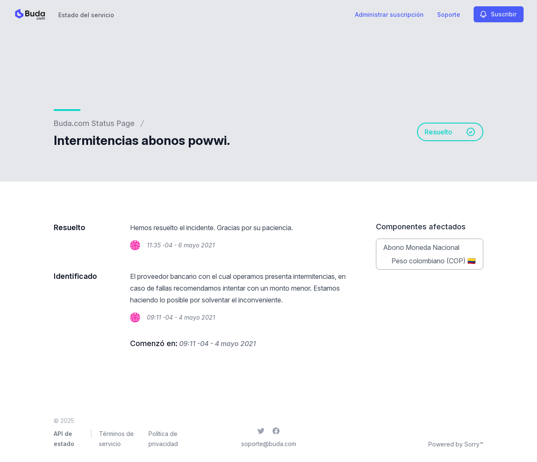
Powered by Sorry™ (455, 444)
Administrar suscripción (389, 14)
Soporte (448, 14)
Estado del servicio (86, 14)
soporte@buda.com (268, 443)
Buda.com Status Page (94, 123)
